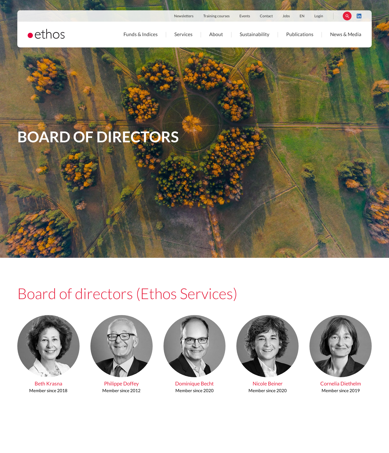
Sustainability (254, 34)
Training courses (216, 16)
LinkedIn (359, 16)
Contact (266, 16)
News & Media (345, 34)
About (216, 34)
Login (318, 16)
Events (244, 16)
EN (302, 16)
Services (183, 34)
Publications (299, 34)
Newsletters (183, 16)
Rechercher (347, 16)
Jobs (286, 16)
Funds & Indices (140, 34)
